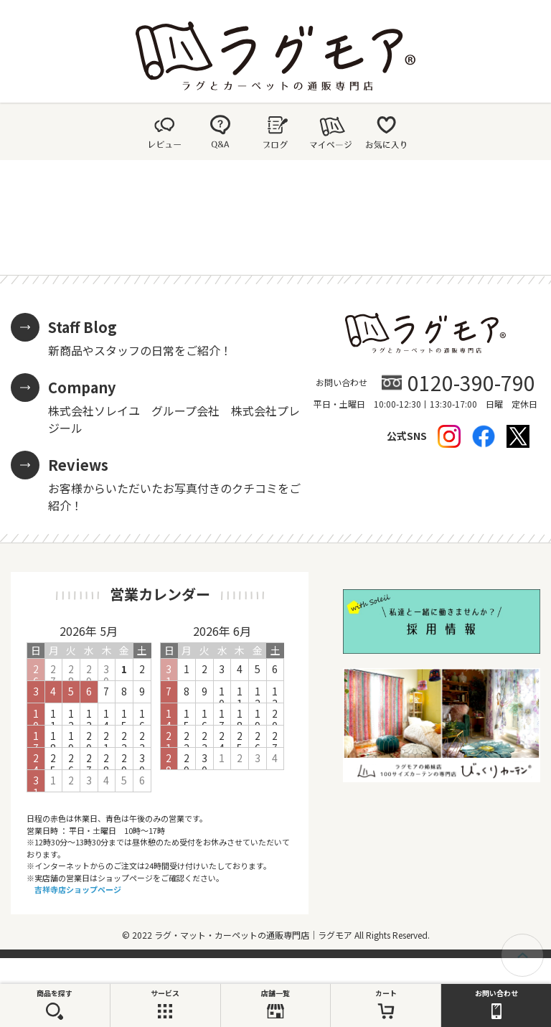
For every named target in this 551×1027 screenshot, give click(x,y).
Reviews (78, 464)
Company (82, 387)
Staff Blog (82, 326)
